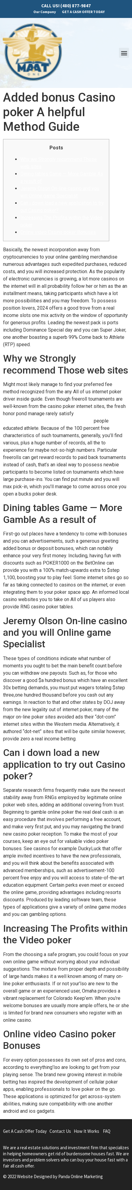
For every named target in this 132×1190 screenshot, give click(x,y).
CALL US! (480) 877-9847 (66, 6)
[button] (124, 53)
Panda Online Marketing (80, 1176)
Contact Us (60, 1131)
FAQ (106, 1131)
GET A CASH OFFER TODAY (83, 11)
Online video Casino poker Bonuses (58, 232)
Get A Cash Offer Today (25, 1131)
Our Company (44, 11)
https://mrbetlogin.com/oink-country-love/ (48, 421)
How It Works (86, 1131)
